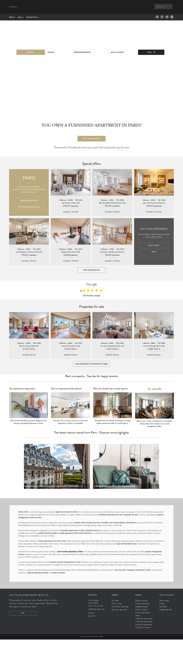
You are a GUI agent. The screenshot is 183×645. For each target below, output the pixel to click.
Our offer (115, 606)
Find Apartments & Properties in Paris (91, 368)
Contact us (32, 17)
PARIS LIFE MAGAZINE (166, 600)
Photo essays (164, 606)
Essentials (163, 612)
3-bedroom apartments (143, 630)
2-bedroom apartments (143, 627)
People (161, 609)
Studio (137, 621)
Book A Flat (91, 8)
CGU (101, 642)
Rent (12, 17)
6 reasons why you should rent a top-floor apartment (51, 491)
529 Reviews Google (91, 298)
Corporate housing (142, 609)
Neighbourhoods (141, 612)
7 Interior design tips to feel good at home (114, 491)
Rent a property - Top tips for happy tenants (91, 381)
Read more (154, 246)
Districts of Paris (141, 615)
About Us (91, 621)
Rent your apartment (91, 137)
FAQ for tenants (141, 606)
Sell (21, 17)
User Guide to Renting (120, 612)
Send (151, 51)
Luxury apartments (142, 618)
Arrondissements (82, 51)
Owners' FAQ (117, 609)
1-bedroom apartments (143, 624)
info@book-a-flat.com (96, 614)
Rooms (51, 51)
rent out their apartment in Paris (70, 557)
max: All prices (117, 51)
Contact (91, 618)
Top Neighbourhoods (29, 207)
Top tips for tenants (142, 633)
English (14, 6)
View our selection (91, 270)
